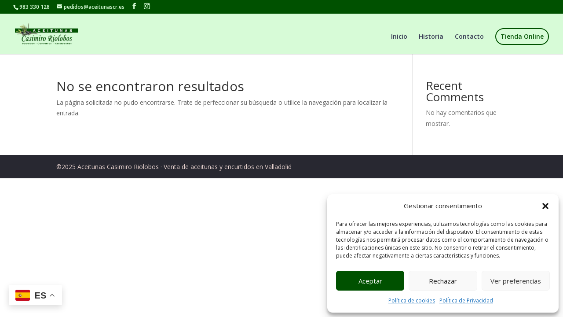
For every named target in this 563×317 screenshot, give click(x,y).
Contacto (469, 37)
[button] (545, 206)
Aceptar (370, 280)
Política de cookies (411, 300)
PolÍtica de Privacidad (466, 300)
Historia (431, 37)
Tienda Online (522, 36)
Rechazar (443, 280)
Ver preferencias (515, 280)
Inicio (399, 37)
